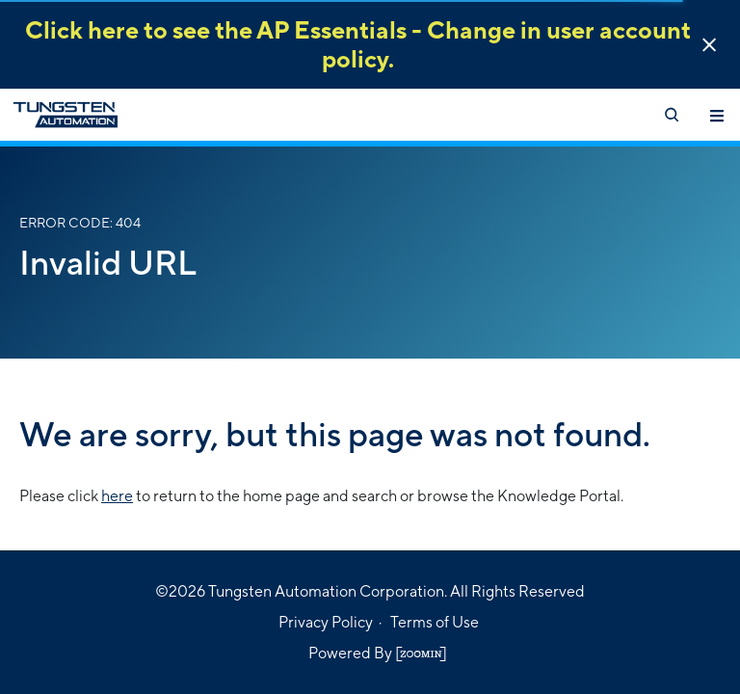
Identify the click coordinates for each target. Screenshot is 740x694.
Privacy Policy (325, 622)
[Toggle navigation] (716, 114)
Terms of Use (434, 622)
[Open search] (670, 114)
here (117, 496)
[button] (709, 45)
